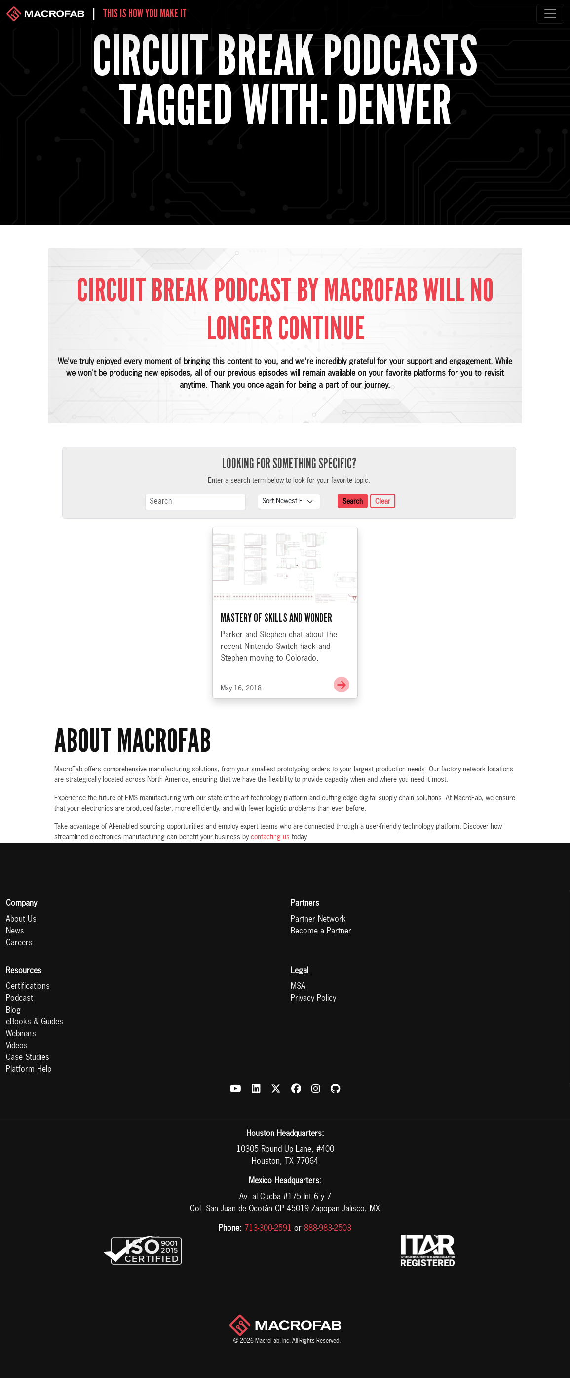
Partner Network (318, 920)
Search (352, 501)
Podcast (19, 999)
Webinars (21, 1034)
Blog (13, 1010)
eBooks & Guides (34, 1022)
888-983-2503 (327, 1229)
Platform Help (28, 1070)
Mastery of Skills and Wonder (276, 663)
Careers (19, 943)
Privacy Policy (313, 999)
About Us (21, 920)
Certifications (28, 987)
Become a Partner (321, 931)
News (15, 931)
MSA (298, 987)
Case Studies (27, 1058)
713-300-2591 (268, 1229)
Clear (382, 501)
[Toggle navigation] (550, 14)
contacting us (270, 837)
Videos (17, 1046)
